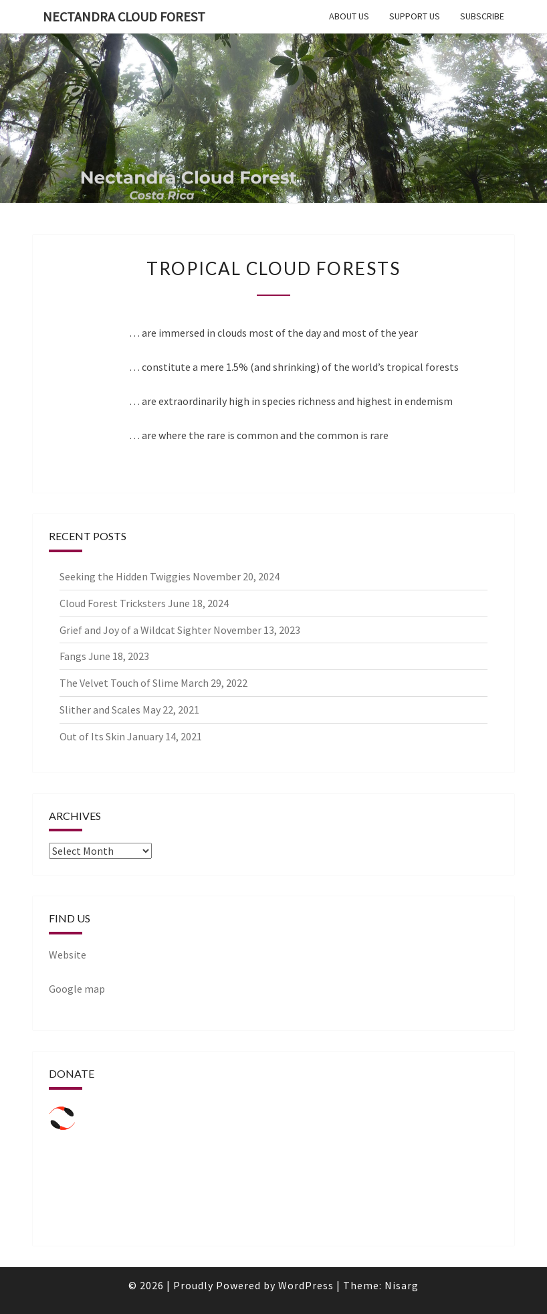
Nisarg (402, 1285)
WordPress (306, 1285)
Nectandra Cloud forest (124, 16)
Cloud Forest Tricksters (113, 603)
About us (349, 16)
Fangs (73, 656)
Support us (414, 16)
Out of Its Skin (92, 736)
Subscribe (482, 16)
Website (67, 954)
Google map (77, 988)
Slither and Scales (100, 709)
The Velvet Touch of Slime (119, 682)
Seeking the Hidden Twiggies (125, 576)
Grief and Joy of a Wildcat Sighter (135, 630)
